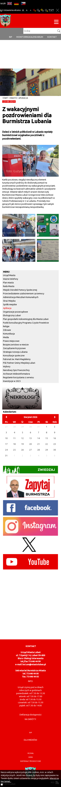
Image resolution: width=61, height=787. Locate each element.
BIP (10, 37)
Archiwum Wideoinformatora (16, 374)
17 (6, 444)
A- (30, 10)
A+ (23, 10)
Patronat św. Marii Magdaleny (16, 359)
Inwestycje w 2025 (12, 381)
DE (16, 3)
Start (5, 98)
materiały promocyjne (30, 761)
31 (6, 455)
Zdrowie (7, 330)
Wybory (6, 366)
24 (6, 450)
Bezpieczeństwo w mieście (16, 344)
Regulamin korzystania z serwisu (18, 377)
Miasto (13, 98)
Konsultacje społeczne (14, 355)
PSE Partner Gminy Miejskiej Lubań (19, 363)
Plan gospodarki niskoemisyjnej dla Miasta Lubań (26, 319)
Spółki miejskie (10, 304)
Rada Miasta (8, 286)
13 (30, 438)
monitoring (22, 37)
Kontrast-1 (42, 10)
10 (6, 438)
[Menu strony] (56, 22)
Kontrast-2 (46, 10)
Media (6, 337)
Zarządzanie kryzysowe (14, 348)
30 (54, 450)
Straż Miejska (9, 301)
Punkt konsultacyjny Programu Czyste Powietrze (26, 323)
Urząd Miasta (9, 275)
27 (30, 450)
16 (54, 438)
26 (22, 450)
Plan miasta (8, 282)
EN (9, 3)
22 (46, 444)
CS (23, 3)
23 (54, 444)
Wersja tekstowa (51, 10)
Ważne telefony (10, 279)
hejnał (30, 753)
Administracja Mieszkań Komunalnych (20, 297)
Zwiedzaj (29, 469)
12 (22, 438)
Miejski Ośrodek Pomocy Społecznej (20, 290)
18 (14, 444)
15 (46, 438)
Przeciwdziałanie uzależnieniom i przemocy (23, 293)
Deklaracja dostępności (30, 714)
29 (46, 450)
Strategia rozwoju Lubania (15, 352)
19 (22, 444)
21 (38, 444)
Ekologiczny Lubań (12, 315)
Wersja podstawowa (34, 10)
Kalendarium (36, 37)
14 (38, 438)
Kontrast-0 (38, 10)
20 (30, 444)
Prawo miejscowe (11, 341)
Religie (6, 326)
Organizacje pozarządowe (15, 312)
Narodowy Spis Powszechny (16, 370)
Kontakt (52, 37)
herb (30, 757)
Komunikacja (9, 333)
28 (38, 450)
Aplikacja (23, 98)
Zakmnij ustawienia (57, 10)
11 (14, 438)
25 (14, 450)
